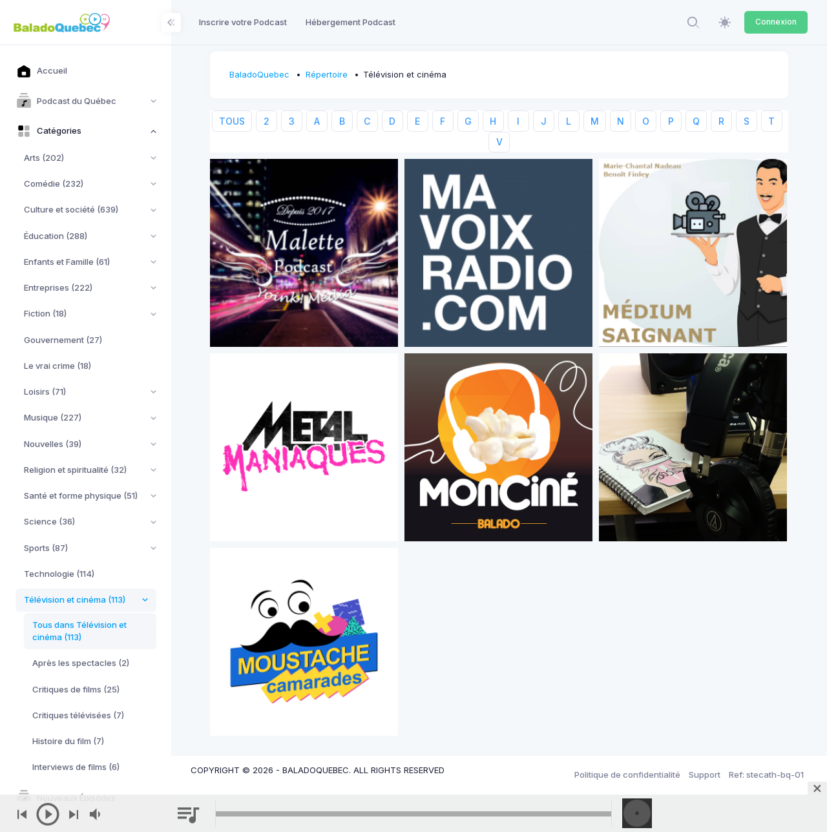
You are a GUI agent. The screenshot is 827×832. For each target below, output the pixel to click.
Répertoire (327, 74)
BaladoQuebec (259, 74)
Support (704, 774)
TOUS (232, 121)
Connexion (776, 21)
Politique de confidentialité (627, 774)
